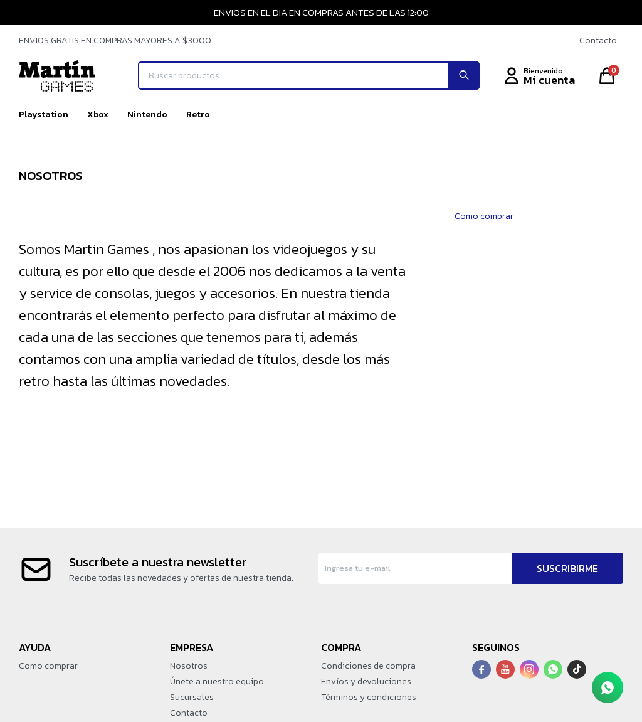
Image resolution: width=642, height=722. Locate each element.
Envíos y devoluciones (366, 681)
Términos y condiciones (368, 697)
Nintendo (147, 114)
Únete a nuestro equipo (217, 681)
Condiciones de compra (368, 665)
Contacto (598, 40)
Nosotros (189, 665)
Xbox (97, 114)
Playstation (43, 114)
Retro (198, 114)
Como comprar (484, 216)
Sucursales (192, 697)
